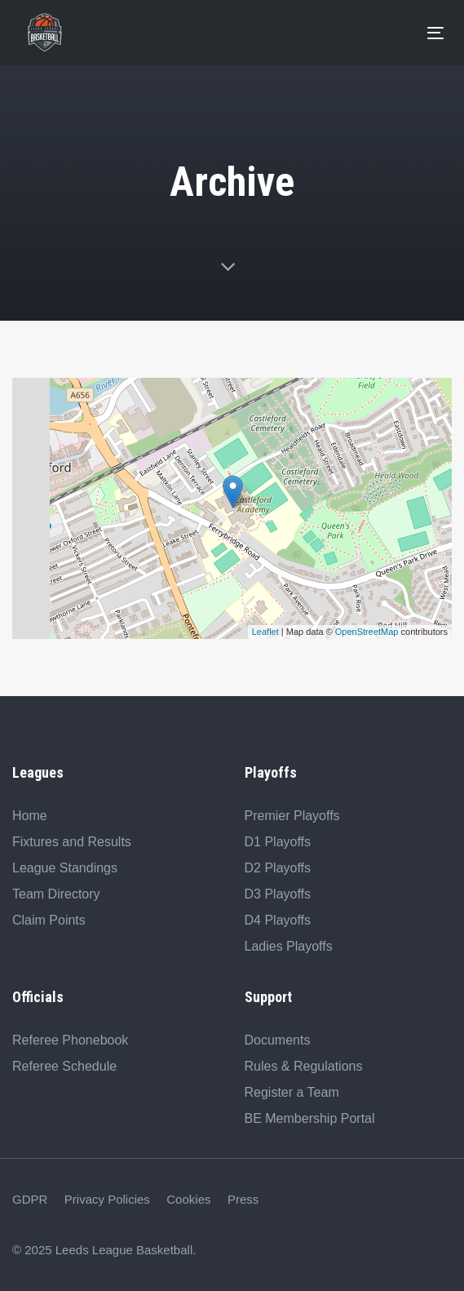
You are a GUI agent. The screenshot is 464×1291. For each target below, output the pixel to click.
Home (29, 816)
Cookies (188, 1199)
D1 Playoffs (278, 842)
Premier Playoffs (292, 816)
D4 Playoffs (278, 920)
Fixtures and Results (71, 842)
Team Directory (56, 894)
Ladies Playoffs (289, 946)
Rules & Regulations (304, 1066)
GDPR (29, 1199)
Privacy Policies (107, 1199)
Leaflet (265, 632)
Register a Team (292, 1092)
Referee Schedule (64, 1066)
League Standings (64, 868)
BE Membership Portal (310, 1118)
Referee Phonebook (70, 1040)
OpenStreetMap (367, 632)
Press (243, 1199)
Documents (278, 1040)
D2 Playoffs (278, 868)
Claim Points (49, 920)
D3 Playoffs (278, 894)
